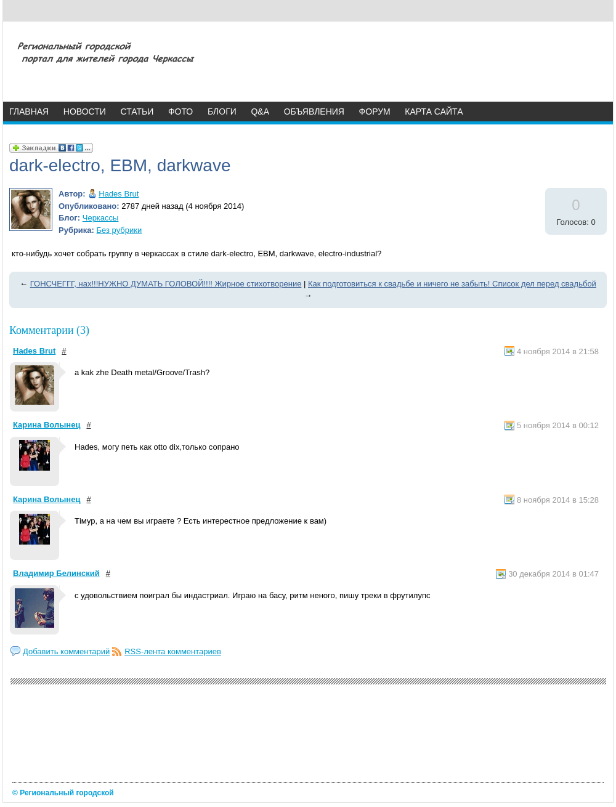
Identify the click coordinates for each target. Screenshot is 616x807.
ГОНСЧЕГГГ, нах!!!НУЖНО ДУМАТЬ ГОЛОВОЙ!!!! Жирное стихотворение (166, 283)
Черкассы (101, 217)
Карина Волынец (46, 424)
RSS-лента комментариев (172, 651)
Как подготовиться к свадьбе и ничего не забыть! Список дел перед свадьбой (452, 283)
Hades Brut (119, 193)
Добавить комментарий (66, 651)
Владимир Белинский (56, 573)
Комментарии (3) (49, 330)
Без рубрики (119, 230)
